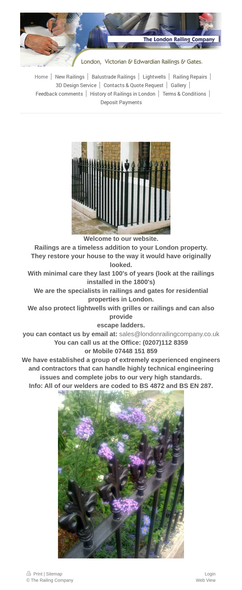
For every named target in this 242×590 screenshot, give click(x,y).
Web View (206, 580)
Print (35, 573)
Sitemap (54, 573)
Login (210, 573)
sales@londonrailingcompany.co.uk (169, 334)
